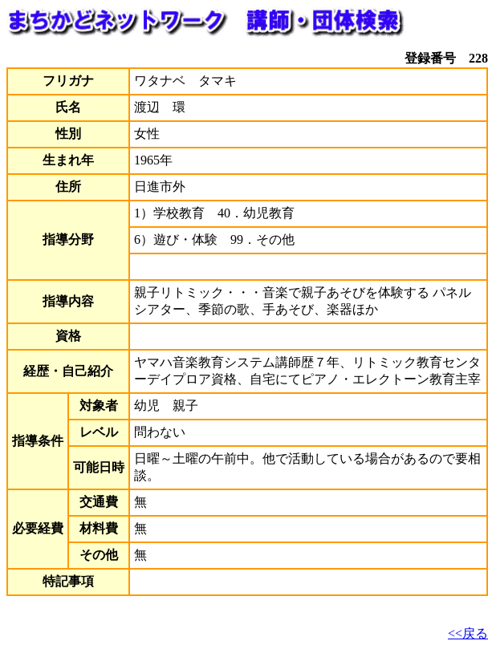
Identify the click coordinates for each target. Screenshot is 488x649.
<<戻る (468, 633)
